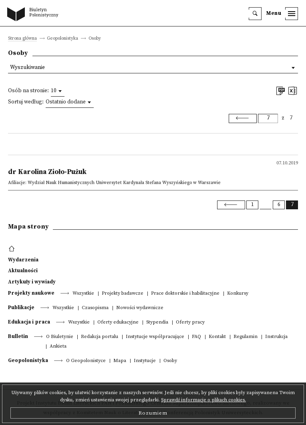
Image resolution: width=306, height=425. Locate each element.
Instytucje (145, 361)
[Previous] (243, 118)
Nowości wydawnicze (139, 308)
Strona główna (22, 38)
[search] (255, 13)
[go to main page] (34, 15)
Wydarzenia (23, 260)
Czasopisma (95, 308)
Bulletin (18, 336)
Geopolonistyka (28, 360)
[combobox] (57, 91)
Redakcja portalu (99, 337)
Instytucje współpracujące (155, 337)
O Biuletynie (59, 337)
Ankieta (58, 346)
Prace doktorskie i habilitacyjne (185, 293)
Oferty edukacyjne (118, 322)
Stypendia (157, 322)
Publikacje (21, 307)
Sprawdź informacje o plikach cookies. (203, 400)
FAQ (196, 337)
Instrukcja (276, 337)
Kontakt (217, 337)
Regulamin (246, 337)
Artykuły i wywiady (32, 282)
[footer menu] (12, 249)
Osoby (170, 361)
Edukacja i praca (29, 322)
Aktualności (23, 270)
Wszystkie (83, 293)
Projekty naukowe (31, 293)
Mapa (119, 361)
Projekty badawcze (122, 293)
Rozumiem (153, 413)
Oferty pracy (190, 322)
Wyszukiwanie (27, 67)
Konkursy (237, 293)
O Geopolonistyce (86, 361)
